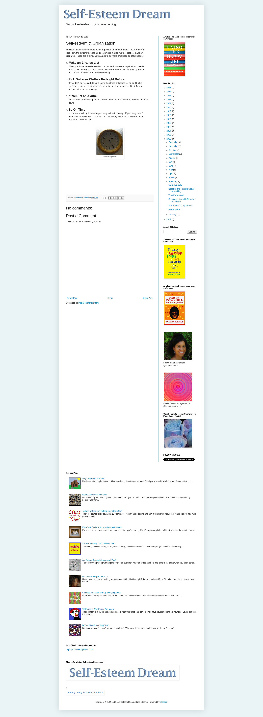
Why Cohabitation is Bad (93, 478)
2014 (169, 131)
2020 (169, 107)
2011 (169, 219)
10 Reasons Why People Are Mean (98, 609)
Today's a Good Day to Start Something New (102, 511)
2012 (169, 139)
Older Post (147, 298)
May (171, 170)
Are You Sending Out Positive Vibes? (98, 543)
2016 (169, 123)
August (172, 158)
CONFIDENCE (175, 185)
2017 (169, 119)
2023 (169, 95)
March (172, 178)
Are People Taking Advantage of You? (99, 560)
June (171, 166)
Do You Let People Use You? (95, 576)
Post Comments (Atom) (88, 303)
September (174, 154)
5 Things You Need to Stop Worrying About (101, 593)
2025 (169, 88)
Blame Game (174, 209)
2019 (169, 111)
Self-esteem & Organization (180, 205)
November (174, 146)
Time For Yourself (176, 195)
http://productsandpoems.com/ (79, 649)
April (171, 173)
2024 (169, 91)
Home (110, 298)
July (171, 162)
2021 (169, 103)
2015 (169, 127)
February (173, 181)
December (174, 142)
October (173, 150)
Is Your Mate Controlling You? (95, 625)
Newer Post (72, 298)
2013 (169, 135)
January (173, 214)
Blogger (163, 702)
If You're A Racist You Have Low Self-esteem (102, 527)
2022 (169, 99)
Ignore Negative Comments (94, 495)
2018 (169, 115)
